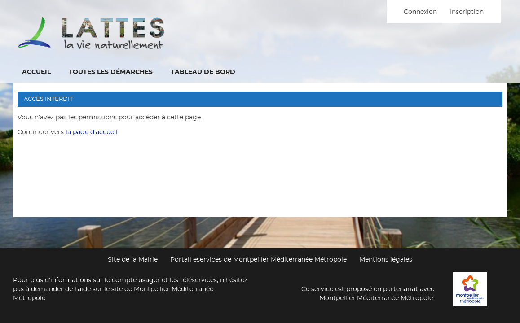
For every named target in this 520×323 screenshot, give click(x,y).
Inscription (467, 12)
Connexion (420, 12)
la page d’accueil (92, 132)
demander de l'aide (61, 289)
